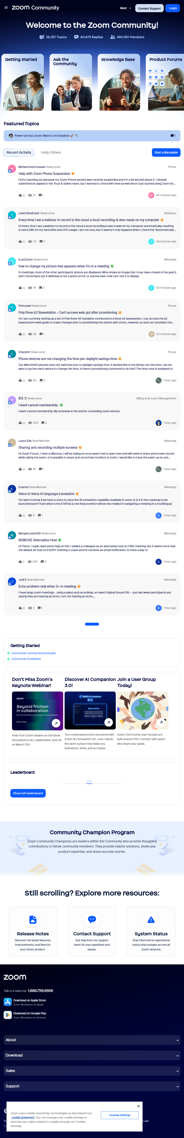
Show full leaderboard (28, 793)
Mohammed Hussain (31, 166)
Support (12, 1086)
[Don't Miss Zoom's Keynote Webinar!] (37, 715)
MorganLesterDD (29, 533)
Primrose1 (24, 305)
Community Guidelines (26, 659)
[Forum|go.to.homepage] (35, 8)
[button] (6, 8)
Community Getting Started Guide (33, 653)
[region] (74, 1116)
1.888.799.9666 (40, 990)
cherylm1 (24, 352)
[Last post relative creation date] (166, 195)
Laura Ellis (25, 440)
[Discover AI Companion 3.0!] (90, 715)
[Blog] (6, 1110)
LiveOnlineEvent (29, 213)
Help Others (51, 152)
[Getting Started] (22, 82)
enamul (23, 487)
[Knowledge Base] (119, 82)
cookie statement (23, 1117)
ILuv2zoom (25, 259)
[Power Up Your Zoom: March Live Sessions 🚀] (46, 136)
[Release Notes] (32, 931)
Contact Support (149, 8)
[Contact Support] (92, 931)
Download (14, 1055)
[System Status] (151, 931)
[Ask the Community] (71, 82)
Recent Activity (18, 152)
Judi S (22, 579)
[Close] (138, 1106)
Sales (10, 1070)
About (11, 1039)
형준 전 (22, 398)
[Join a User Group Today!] (142, 715)
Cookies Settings (119, 1115)
